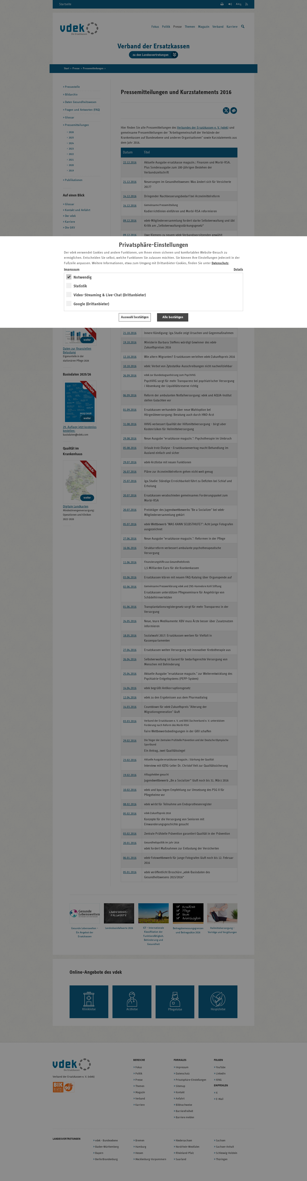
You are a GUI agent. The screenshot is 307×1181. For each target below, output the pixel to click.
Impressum (72, 269)
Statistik (80, 286)
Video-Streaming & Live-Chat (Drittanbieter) (110, 295)
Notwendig (83, 277)
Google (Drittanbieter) (91, 304)
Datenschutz (220, 263)
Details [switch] (238, 269)
